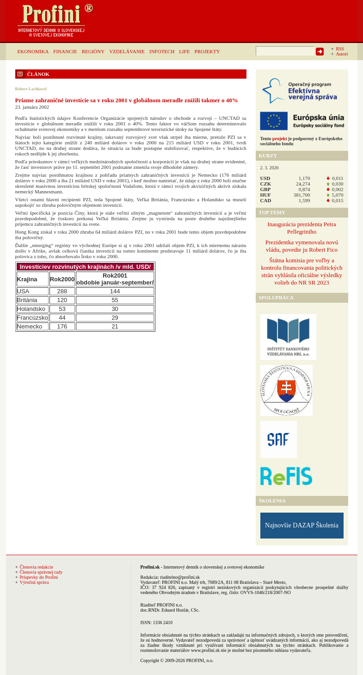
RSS (340, 48)
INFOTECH (161, 51)
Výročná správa (34, 582)
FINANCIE (65, 51)
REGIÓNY (93, 51)
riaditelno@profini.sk (180, 577)
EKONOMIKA (33, 51)
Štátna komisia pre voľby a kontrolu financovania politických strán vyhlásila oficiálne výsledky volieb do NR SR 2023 (301, 271)
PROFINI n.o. (175, 582)
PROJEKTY (207, 51)
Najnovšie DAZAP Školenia (301, 525)
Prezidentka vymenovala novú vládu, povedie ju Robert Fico (301, 246)
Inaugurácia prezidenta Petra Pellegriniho (301, 228)
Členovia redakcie (36, 567)
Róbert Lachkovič (31, 89)
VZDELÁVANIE (127, 51)
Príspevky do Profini (39, 577)
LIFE (184, 51)
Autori (342, 53)
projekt (279, 138)
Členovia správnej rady (41, 572)
